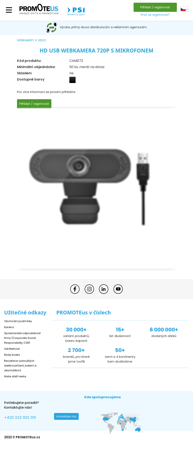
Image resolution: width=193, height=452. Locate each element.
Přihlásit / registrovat (154, 7)
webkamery (25, 40)
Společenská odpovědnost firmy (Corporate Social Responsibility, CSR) (25, 338)
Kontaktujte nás (67, 417)
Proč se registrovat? (154, 15)
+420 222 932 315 (22, 418)
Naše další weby (16, 376)
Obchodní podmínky (19, 321)
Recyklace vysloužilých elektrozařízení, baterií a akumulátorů (23, 365)
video (42, 40)
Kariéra (9, 327)
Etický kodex (13, 354)
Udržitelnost (13, 348)
